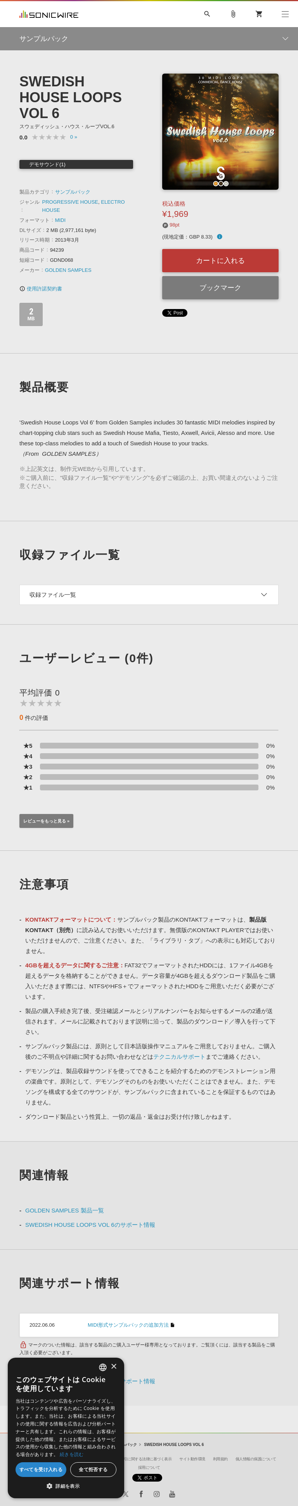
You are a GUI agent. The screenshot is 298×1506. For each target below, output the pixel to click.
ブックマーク (220, 288)
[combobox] (103, 1367)
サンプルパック (72, 192)
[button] (66, 1486)
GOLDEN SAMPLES (68, 270)
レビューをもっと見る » (46, 821)
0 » (73, 137)
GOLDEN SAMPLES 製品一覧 (64, 1210)
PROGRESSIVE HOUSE (70, 202)
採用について (149, 1467)
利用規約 (220, 1459)
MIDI (60, 220)
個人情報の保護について (256, 1459)
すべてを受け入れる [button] (41, 1469)
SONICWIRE (48, 14)
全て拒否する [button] (93, 1469)
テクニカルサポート (179, 1056)
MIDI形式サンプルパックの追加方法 (128, 1325)
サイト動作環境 (192, 1459)
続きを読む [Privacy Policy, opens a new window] (72, 1454)
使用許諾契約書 (40, 289)
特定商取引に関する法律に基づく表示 (140, 1459)
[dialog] (66, 1428)
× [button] (113, 1367)
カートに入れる (220, 260)
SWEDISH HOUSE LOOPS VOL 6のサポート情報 (90, 1224)
